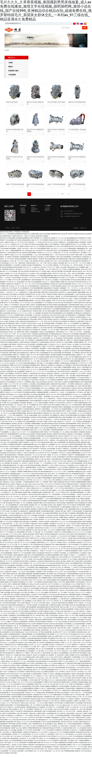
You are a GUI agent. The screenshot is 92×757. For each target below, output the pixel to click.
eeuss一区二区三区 (81, 243)
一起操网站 (52, 443)
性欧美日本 (36, 341)
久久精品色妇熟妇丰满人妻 (13, 255)
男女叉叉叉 (48, 728)
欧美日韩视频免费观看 (75, 726)
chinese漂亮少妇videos (64, 374)
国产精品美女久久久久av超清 (26, 276)
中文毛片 (51, 364)
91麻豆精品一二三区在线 (35, 245)
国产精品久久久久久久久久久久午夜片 (26, 272)
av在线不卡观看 (74, 257)
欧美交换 (88, 339)
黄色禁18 (20, 395)
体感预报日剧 (74, 366)
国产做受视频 (47, 693)
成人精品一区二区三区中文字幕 (18, 245)
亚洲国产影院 (6, 741)
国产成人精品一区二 (67, 268)
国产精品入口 (47, 703)
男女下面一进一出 (28, 270)
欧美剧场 (32, 274)
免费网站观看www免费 (84, 414)
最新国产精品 (56, 428)
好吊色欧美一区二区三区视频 (54, 453)
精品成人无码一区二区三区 (29, 372)
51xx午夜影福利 (66, 587)
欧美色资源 (85, 259)
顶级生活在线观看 (81, 520)
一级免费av (31, 662)
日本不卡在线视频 (32, 518)
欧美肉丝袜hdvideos (82, 635)
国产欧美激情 (59, 706)
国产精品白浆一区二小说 (29, 364)
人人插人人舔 (83, 291)
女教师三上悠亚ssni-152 (85, 553)
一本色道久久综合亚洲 (62, 401)
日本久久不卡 (51, 270)
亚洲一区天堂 (42, 297)
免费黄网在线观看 (31, 470)
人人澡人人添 (82, 374)
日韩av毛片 (14, 382)
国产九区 (36, 541)
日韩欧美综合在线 (32, 631)
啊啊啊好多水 (25, 587)
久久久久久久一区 (55, 549)
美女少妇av (10, 545)
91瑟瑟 (2, 497)
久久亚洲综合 (26, 551)
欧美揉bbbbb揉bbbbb (39, 568)
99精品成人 (66, 451)
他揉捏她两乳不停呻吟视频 (7, 726)
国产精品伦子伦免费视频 (79, 489)
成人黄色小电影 (27, 487)
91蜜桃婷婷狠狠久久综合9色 (46, 372)
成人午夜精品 (61, 418)
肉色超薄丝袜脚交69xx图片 (81, 460)
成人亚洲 (27, 284)
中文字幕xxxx (80, 395)
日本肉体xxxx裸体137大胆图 (17, 449)
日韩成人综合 (67, 678)
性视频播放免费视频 (74, 384)
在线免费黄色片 (76, 372)
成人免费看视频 (84, 326)
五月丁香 (68, 280)
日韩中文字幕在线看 (29, 455)
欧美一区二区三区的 (76, 334)
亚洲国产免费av (43, 435)
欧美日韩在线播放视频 (65, 287)
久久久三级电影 (17, 424)
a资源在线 (33, 420)
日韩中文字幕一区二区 (79, 645)
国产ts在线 (35, 370)
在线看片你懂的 (22, 593)
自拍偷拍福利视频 (43, 337)
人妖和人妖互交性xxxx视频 (60, 712)
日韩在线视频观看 (5, 731)
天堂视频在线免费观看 (73, 272)
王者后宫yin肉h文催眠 (36, 476)
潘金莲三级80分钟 (59, 297)
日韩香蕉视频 (85, 597)
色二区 (37, 455)
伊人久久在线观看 (17, 393)
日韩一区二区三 (46, 539)
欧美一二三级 (54, 257)
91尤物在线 (73, 508)
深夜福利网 (74, 374)
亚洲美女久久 (7, 495)
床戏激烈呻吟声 (16, 301)
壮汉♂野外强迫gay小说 (28, 253)
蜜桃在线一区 (57, 268)
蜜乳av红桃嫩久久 (14, 712)
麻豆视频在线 (29, 616)
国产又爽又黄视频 (11, 330)
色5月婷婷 (72, 401)
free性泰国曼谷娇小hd (51, 439)
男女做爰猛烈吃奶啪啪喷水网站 (63, 309)
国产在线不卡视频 (42, 424)
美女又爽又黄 (55, 703)
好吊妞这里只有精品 (71, 699)
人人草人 (35, 405)
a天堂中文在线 (21, 532)
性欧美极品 (6, 391)
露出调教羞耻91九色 (16, 478)
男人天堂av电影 (80, 393)
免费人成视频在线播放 (41, 570)
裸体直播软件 (64, 428)
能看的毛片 (16, 357)
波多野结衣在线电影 (22, 726)
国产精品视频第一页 (68, 355)
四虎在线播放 (15, 460)
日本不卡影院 (87, 332)
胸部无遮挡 (45, 295)
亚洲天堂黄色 (44, 591)
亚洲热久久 (26, 376)
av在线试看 (36, 718)
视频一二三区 (54, 491)
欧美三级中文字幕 (7, 424)
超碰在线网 (26, 397)
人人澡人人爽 (37, 257)
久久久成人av (34, 359)
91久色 (48, 649)
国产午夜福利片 (86, 643)
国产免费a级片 (79, 437)
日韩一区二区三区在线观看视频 (26, 651)
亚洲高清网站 (46, 412)
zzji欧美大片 (6, 309)
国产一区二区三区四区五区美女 (22, 337)
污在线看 (35, 522)
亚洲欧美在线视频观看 (71, 553)
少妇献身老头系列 (38, 697)
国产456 (63, 305)
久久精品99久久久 (54, 395)
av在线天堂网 (61, 662)
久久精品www (72, 320)
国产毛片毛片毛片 (48, 245)
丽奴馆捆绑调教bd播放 (22, 403)
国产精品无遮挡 (53, 295)
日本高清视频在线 (78, 739)
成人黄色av (17, 739)
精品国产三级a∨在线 (68, 289)
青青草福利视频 (36, 282)
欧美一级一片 (39, 491)
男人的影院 (50, 378)
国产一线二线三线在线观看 (68, 574)
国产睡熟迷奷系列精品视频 (76, 428)
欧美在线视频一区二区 (14, 389)
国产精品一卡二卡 (39, 466)
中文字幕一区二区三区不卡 (18, 299)
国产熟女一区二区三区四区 (78, 247)
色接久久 (67, 620)
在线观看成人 (70, 437)
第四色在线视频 (80, 320)
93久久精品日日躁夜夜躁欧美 (34, 312)
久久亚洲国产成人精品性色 (69, 353)
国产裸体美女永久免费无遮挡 (76, 324)
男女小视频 (8, 328)
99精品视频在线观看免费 (46, 278)
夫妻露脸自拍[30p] (31, 710)
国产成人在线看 (52, 266)
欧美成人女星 (28, 568)
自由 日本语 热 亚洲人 (32, 635)
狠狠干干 (18, 326)
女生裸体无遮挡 (40, 439)
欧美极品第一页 (33, 278)
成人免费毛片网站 (19, 334)
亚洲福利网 (54, 409)
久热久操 (20, 620)
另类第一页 (67, 382)
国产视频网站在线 (77, 359)
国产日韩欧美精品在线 (18, 430)
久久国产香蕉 (21, 330)
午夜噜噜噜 (82, 245)
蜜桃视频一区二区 (63, 726)
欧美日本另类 (83, 399)
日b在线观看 (15, 259)
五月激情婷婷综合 (77, 259)
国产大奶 (7, 478)
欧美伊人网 (59, 564)
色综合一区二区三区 (55, 653)
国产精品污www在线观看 (37, 247)
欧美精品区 (15, 493)
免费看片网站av (60, 349)
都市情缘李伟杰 (5, 443)
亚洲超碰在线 (71, 395)
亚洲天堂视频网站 (33, 380)
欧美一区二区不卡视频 (36, 362)
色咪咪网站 (26, 362)
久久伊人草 (78, 483)
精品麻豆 (17, 633)
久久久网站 (87, 495)
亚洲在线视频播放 (58, 330)
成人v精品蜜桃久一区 (32, 653)
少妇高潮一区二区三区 (63, 430)
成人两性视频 (67, 580)
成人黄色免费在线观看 (44, 320)
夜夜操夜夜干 (45, 468)
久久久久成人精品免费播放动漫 (68, 241)
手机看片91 (60, 616)
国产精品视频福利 (35, 349)
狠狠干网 (26, 422)
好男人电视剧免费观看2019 (59, 320)
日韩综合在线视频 (17, 441)
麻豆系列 (72, 249)
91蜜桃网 (19, 474)
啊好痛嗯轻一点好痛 (15, 251)
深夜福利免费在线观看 (82, 378)
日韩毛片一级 (66, 545)
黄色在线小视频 (24, 307)
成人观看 (75, 724)
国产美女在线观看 (22, 380)
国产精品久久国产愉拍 (37, 259)
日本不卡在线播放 (80, 468)
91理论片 (44, 724)
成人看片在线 (57, 305)
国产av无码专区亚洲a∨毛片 (40, 751)
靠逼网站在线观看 (61, 532)
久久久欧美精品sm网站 (28, 660)
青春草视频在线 (75, 462)
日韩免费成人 (68, 489)
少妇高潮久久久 (82, 674)
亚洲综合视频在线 (38, 416)
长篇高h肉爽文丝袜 (83, 562)
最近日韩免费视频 (65, 259)
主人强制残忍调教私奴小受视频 (30, 691)
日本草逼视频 (75, 337)
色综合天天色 (79, 572)
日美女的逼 (73, 451)
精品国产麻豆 (72, 683)
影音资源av (35, 382)
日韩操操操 (47, 578)
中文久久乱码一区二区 (6, 337)
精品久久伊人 (37, 672)
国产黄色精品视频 (36, 339)
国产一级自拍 (58, 466)
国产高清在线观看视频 (43, 287)
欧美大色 (68, 476)
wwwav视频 (62, 293)
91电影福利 (30, 747)
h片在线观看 (42, 628)
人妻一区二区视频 (35, 708)
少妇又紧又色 (81, 253)
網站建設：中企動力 (79, 231)
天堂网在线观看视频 (72, 576)
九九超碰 (5, 574)
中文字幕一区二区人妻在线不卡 (21, 547)
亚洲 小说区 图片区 (83, 451)
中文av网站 (74, 414)
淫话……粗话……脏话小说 (70, 276)
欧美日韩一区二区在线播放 (17, 312)
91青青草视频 (46, 339)
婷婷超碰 (63, 339)
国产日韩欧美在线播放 (47, 309)
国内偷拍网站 (21, 670)
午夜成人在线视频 (37, 472)
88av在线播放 (57, 608)
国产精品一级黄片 (66, 514)
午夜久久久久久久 (11, 501)
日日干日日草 (82, 439)
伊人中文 (33, 357)
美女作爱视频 (65, 249)
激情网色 (29, 405)
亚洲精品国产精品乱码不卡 (45, 555)
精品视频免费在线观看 (69, 357)
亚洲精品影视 (4, 334)
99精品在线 (71, 261)
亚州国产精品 (38, 687)
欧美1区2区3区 (4, 449)
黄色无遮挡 (50, 253)
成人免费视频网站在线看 (27, 633)
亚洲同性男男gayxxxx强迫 (32, 674)
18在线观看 (70, 468)
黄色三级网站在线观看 (62, 314)
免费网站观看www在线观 (58, 393)
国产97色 (80, 637)
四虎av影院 (8, 412)
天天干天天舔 (66, 328)
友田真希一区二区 (43, 401)
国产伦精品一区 (55, 339)
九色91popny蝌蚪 (38, 562)
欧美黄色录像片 (46, 495)
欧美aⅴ (73, 599)
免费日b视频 (11, 608)
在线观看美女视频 (15, 476)
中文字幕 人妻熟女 (24, 493)
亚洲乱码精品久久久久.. (63, 334)
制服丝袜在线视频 (79, 343)
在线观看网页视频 (53, 420)
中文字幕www (15, 624)
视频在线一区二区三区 (31, 605)
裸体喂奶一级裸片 (25, 357)
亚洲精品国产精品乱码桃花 (58, 387)
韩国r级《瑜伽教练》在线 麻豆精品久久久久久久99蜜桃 (20, 601)
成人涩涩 (29, 451)
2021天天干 (51, 449)
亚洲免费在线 (22, 585)
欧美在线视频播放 (71, 380)
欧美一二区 (70, 312)
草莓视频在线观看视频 (14, 447)
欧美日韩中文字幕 (20, 353)
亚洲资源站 (87, 437)
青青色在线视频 (55, 284)
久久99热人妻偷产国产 (6, 526)
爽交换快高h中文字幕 (25, 309)
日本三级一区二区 (84, 631)
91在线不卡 (20, 384)
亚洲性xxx (28, 351)
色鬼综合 (60, 389)
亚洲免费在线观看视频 (22, 241)
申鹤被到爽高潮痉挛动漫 (9, 468)
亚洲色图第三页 (35, 345)
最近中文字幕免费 (17, 378)
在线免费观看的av (50, 334)
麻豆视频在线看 (10, 326)
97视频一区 (44, 349)
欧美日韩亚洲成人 (71, 670)
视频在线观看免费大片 (59, 480)
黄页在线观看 (4, 722)
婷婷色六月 (58, 328)
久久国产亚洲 (45, 293)
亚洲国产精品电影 (24, 345)
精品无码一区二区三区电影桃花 (9, 274)
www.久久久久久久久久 (79, 535)
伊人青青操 (40, 464)
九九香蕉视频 (79, 706)
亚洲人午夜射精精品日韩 (35, 726)
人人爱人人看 (17, 526)
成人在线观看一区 (51, 658)
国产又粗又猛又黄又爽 (9, 472)
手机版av (27, 249)
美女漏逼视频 (83, 301)
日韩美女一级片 (81, 330)
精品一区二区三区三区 (71, 266)
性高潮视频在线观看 (35, 441)
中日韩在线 (69, 480)
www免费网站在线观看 (69, 499)
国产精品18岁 (71, 624)
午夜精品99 (87, 687)
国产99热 (61, 301)
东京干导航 (62, 585)
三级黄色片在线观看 (44, 524)
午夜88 (40, 261)
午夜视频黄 (41, 520)
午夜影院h (57, 514)
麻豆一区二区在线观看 (78, 280)
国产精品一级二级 (16, 689)
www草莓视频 (12, 681)
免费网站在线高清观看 (85, 618)
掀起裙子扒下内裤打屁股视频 (63, 535)
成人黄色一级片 (9, 739)
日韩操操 (73, 382)
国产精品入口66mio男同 (55, 384)
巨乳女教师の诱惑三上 (45, 605)
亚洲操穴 (60, 530)
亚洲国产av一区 (37, 693)
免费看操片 (13, 532)
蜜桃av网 (89, 439)
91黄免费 (36, 712)
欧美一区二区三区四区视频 (42, 432)
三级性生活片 (69, 651)
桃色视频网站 (54, 601)
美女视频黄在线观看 (73, 245)
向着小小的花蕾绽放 (44, 418)
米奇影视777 (70, 628)
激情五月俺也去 (66, 391)
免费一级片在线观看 (43, 364)
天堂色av (21, 589)
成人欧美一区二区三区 (15, 289)
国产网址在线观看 (73, 449)
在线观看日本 (53, 526)
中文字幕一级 (17, 387)
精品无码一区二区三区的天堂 (59, 539)
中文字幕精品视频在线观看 (74, 524)
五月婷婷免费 (26, 393)
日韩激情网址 (35, 351)
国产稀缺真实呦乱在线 (55, 337)
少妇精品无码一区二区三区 (60, 255)
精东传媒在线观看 (17, 412)
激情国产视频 (27, 495)
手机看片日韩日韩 (79, 612)
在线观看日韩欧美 (65, 685)
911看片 (67, 710)
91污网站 (55, 745)
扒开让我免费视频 (68, 316)
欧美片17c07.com (51, 397)
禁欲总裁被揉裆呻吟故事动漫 (25, 489)
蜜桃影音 (77, 753)
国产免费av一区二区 (85, 641)
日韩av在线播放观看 (35, 403)
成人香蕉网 (88, 257)
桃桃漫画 (64, 693)
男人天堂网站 (29, 293)
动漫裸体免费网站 (78, 345)
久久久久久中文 (25, 476)
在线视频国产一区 (64, 291)
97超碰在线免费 (86, 718)
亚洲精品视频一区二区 (9, 349)
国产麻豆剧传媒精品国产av (71, 299)
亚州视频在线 (77, 316)
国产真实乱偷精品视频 (49, 261)
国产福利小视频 (16, 328)
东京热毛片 (50, 353)
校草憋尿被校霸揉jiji (48, 543)
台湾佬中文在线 (43, 380)
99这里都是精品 (37, 268)
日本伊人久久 (46, 284)
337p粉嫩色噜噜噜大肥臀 (33, 745)
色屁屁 (6, 245)
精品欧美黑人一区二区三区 (32, 457)
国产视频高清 (52, 641)
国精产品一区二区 (49, 362)
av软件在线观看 (24, 508)
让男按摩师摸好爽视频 (16, 362)
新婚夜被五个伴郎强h (75, 583)
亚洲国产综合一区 (66, 407)
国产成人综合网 (11, 580)
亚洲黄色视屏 (12, 670)
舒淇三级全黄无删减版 (23, 420)
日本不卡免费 (54, 468)
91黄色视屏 (55, 291)
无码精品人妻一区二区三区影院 (20, 247)
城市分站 (18, 230)
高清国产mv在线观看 (60, 555)
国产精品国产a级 (27, 332)
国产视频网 (53, 418)
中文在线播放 (10, 535)
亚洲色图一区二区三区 (82, 545)
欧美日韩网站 (14, 297)
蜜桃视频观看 (81, 251)
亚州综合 (31, 497)
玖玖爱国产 (56, 749)
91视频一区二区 (8, 387)
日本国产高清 (4, 608)
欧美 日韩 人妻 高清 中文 (57, 345)
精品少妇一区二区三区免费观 (39, 243)
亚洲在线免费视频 (31, 610)
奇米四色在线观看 (20, 710)
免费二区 (81, 257)
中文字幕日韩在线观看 (51, 301)
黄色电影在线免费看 (20, 261)
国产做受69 (45, 316)
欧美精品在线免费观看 (79, 309)
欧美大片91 (52, 349)
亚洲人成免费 (67, 564)
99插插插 (26, 566)
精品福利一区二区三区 (33, 299)
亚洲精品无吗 (10, 287)
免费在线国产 (68, 660)
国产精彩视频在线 (8, 339)
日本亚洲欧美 (67, 649)
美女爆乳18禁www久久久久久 (69, 549)
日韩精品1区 (52, 405)
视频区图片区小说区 (32, 532)
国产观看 (87, 735)
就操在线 (15, 614)
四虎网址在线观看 (43, 512)
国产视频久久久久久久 (53, 574)
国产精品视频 (67, 274)
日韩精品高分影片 (45, 289)
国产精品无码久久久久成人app (9, 351)
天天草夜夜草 (4, 447)
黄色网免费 (26, 620)
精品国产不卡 (55, 241)
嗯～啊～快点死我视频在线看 (31, 289)
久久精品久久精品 (78, 412)
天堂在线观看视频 (27, 257)
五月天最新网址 (83, 547)
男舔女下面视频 (14, 278)
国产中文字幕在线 (81, 401)
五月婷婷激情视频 (83, 649)
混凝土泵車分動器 (12, 102)
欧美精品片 (50, 376)
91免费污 (75, 305)
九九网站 (39, 564)
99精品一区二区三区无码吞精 (16, 610)
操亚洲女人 (88, 393)
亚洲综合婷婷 (71, 270)
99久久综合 (56, 249)
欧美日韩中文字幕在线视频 (7, 241)
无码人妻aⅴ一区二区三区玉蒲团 (61, 681)
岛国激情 (54, 662)
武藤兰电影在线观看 (35, 295)
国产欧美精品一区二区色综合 (14, 407)
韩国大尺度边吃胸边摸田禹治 (8, 457)
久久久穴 (47, 660)
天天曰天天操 (64, 637)
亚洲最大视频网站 (26, 370)
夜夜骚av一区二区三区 (77, 430)
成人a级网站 (14, 303)
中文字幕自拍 (52, 747)
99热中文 (89, 487)
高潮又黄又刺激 (54, 610)
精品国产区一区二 (19, 287)
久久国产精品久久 (42, 470)
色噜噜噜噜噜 (86, 483)
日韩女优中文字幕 (64, 257)
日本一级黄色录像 (20, 266)
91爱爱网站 (20, 457)
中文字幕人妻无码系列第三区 (63, 362)
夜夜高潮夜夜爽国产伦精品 (73, 426)
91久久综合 (5, 532)
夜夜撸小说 (19, 516)
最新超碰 (4, 403)
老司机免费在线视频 (62, 261)
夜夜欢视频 (49, 249)
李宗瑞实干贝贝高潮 (60, 487)
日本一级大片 (6, 253)
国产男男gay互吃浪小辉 (69, 608)
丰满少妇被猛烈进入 (18, 418)
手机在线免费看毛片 (60, 378)
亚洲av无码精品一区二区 (14, 314)
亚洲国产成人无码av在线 (67, 284)
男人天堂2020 (41, 645)
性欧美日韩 (61, 295)
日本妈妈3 (20, 501)
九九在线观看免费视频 (78, 626)
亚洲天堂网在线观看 (72, 403)
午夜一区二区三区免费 (39, 414)
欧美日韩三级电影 (34, 599)
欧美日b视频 (15, 678)
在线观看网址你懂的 (46, 276)
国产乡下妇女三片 (62, 541)
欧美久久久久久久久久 (61, 672)
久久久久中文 (63, 251)
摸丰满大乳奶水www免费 (79, 681)
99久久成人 (44, 391)
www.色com (31, 720)
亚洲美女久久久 (83, 522)
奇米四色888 (77, 341)
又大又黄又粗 (21, 570)
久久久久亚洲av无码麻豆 (17, 443)
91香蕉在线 (31, 624)
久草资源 (63, 497)
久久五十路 (86, 432)
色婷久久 (74, 287)
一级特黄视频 (86, 334)
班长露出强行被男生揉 (76, 314)
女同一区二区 (21, 685)
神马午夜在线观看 (64, 264)
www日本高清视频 (44, 370)
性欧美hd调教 (69, 345)
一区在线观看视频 (87, 695)
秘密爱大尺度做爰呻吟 (30, 614)
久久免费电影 (87, 314)
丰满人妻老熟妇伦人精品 (50, 726)
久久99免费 (21, 616)
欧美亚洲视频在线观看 (83, 382)
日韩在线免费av (53, 618)
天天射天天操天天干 (75, 695)
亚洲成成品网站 (26, 243)
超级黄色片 (36, 330)
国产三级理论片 (17, 560)
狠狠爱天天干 (76, 647)
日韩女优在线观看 (57, 580)
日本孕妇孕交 (18, 376)
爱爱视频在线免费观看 (39, 576)
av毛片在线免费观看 (36, 305)
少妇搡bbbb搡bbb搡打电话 (29, 447)
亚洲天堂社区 (86, 426)
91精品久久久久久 (30, 695)
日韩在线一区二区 (58, 603)
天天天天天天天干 (83, 366)
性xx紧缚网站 (33, 524)
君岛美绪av (71, 743)
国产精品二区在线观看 (13, 341)
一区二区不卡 (74, 291)
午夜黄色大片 (17, 555)
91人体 (56, 674)
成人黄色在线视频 (59, 651)
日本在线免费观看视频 (36, 291)
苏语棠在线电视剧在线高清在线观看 (12, 270)
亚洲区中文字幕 (42, 322)
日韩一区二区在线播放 (41, 508)
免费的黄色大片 (24, 295)
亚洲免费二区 (38, 241)
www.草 (70, 441)
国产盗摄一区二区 (44, 653)
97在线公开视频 (63, 560)
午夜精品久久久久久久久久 (44, 255)
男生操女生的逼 (31, 326)
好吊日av (52, 597)
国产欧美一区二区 (7, 666)
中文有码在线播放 (16, 280)
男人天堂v (18, 497)
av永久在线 (78, 389)
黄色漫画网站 (48, 635)
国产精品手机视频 (52, 307)
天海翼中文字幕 (33, 378)
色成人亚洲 (67, 599)
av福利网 (47, 264)
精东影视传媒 (34, 376)
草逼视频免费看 (4, 566)
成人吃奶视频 (36, 309)
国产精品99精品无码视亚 (73, 445)
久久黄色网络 (37, 316)
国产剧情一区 (86, 249)
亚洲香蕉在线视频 (47, 622)
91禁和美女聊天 (37, 543)
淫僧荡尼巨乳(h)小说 (31, 297)
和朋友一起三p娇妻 (5, 259)
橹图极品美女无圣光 (81, 474)
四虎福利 (28, 751)
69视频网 (14, 620)
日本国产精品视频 (56, 289)
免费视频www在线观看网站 (14, 520)
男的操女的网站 (64, 332)
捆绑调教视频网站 (33, 580)
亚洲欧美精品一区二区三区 (58, 524)
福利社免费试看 (81, 282)
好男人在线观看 (42, 332)
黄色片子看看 (86, 303)
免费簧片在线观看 (23, 445)
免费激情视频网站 (16, 253)
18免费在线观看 (24, 278)
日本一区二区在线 (10, 249)
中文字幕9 (12, 566)
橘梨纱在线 (38, 622)
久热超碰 (65, 384)
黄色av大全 (86, 359)
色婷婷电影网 (21, 293)
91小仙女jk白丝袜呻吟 (83, 380)
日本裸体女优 (18, 541)
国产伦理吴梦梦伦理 (53, 510)
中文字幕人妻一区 (11, 284)
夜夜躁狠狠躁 (15, 741)
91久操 (79, 699)
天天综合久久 (62, 455)
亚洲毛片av (78, 312)
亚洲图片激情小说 (27, 414)
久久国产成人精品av (80, 297)
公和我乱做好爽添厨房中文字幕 (17, 518)
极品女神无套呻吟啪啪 (56, 359)
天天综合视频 (82, 570)
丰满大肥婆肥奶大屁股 (43, 251)
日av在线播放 (47, 720)
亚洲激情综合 (10, 628)
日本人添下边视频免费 (83, 543)
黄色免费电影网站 (63, 307)
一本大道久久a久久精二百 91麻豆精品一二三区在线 (44, 422)
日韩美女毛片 (74, 733)
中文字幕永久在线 (22, 468)
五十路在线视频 (9, 243)
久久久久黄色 (61, 493)
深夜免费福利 (86, 370)
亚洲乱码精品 (8, 560)
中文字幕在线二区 (14, 291)
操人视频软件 (38, 703)
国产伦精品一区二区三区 (9, 553)
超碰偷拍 (31, 508)
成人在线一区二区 (8, 399)
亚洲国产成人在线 (16, 731)
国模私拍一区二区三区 (61, 364)
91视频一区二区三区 (52, 457)
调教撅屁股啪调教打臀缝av (26, 303)
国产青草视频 (59, 274)
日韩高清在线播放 (68, 341)
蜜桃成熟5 (60, 368)
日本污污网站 (6, 514)
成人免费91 (54, 656)
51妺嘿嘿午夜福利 (69, 706)
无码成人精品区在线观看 (56, 343)
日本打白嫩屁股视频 (12, 510)
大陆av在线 (78, 716)
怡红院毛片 (52, 647)
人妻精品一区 (59, 299)
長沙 (85, 231)
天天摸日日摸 (44, 493)
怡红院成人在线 (24, 460)
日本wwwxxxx (62, 468)
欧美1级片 (38, 318)
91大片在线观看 (47, 305)
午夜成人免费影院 (46, 303)
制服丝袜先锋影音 (13, 345)
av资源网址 (74, 685)
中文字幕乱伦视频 (5, 689)
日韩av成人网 (66, 337)
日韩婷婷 (46, 491)
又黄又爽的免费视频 (6, 357)
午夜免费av (6, 756)
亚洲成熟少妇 (34, 553)
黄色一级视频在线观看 (23, 359)
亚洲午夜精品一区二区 (73, 322)
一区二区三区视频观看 (14, 439)
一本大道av (37, 539)
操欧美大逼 (14, 576)
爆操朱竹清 (44, 368)
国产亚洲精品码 (54, 247)
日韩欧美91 (50, 297)
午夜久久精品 (56, 416)
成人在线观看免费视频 (65, 412)
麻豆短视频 (81, 622)
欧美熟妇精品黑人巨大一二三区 (35, 324)
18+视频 (58, 545)
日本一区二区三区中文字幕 (62, 551)
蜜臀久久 (47, 247)
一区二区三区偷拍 (47, 268)
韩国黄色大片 (52, 368)
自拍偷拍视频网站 (35, 391)
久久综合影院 (46, 393)
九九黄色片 (63, 720)
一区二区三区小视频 (84, 266)
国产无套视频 (56, 407)
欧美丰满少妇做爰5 (22, 716)
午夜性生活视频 (30, 491)
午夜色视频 (75, 631)
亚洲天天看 (88, 305)
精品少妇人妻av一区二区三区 (48, 530)
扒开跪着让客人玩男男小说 (49, 403)
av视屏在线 (28, 330)
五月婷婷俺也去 (24, 291)
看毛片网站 (13, 756)
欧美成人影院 (25, 706)
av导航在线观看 (30, 664)
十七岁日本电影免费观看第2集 (53, 501)
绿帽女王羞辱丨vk (72, 578)
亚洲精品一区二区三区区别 (12, 370)
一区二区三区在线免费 (28, 439)
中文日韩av (51, 676)
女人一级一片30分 (42, 266)
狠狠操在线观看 (70, 585)
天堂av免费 (72, 656)
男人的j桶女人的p (11, 662)
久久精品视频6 (87, 441)
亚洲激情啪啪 (23, 624)
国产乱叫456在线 (19, 453)
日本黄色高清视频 (30, 578)
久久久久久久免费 (79, 530)
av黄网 (51, 608)
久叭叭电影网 (73, 255)
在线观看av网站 (27, 572)
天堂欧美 (32, 307)
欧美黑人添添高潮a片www (83, 683)
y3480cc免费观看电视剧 (81, 405)
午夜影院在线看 (44, 549)
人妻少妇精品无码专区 (62, 443)
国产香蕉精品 (73, 253)
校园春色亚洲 (56, 612)
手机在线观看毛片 (81, 585)
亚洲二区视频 (87, 447)
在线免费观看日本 (26, 282)
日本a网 (17, 714)
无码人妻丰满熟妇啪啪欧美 (40, 670)
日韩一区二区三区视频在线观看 (42, 409)
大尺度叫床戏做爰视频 (75, 466)
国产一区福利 (41, 649)
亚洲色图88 (54, 455)
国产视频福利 (72, 539)
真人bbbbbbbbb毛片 (60, 543)
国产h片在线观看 (74, 547)
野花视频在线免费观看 (29, 395)
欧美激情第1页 (82, 241)
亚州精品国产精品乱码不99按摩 (58, 589)
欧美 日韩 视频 (63, 516)
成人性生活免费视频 (13, 405)
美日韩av (41, 264)
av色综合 (6, 743)
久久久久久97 (68, 432)
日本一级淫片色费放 (56, 370)
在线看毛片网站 (77, 349)
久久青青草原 (63, 457)
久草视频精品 (59, 326)
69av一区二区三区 (39, 753)
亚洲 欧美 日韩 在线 (69, 483)
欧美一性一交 (14, 589)
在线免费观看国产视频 (43, 601)
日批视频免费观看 (80, 457)
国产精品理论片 (9, 372)
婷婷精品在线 (79, 387)
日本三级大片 (54, 251)
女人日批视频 (20, 249)
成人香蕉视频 (6, 466)
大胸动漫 (57, 372)
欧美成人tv (37, 270)
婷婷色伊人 (74, 649)
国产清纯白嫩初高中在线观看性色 (79, 264)
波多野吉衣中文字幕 (44, 739)
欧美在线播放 (17, 464)
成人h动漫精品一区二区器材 (29, 649)
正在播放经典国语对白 (23, 322)
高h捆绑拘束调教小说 (60, 628)
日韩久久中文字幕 (57, 303)
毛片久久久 (47, 389)
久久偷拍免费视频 (65, 510)
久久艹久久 (15, 295)
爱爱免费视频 (80, 516)
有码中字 (64, 347)
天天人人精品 (86, 349)
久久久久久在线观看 (40, 489)
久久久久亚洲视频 (30, 545)
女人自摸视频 (54, 282)
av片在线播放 (42, 658)
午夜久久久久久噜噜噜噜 (71, 616)
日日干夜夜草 (26, 526)
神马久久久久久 (59, 243)
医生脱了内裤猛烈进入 (60, 245)
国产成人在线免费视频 (81, 658)
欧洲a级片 (76, 651)
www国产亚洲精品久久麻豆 (52, 259)
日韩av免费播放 (9, 376)
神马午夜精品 (13, 574)
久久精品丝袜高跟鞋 (64, 282)
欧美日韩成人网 (51, 631)
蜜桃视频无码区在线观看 (53, 645)
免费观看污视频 (19, 318)
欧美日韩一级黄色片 (6, 643)
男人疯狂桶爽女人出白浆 (30, 603)
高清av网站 (63, 422)
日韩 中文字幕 (16, 282)
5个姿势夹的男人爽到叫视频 (8, 355)
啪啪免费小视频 (85, 445)
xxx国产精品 (64, 728)
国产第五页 (24, 599)
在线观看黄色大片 (21, 608)
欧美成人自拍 (84, 307)
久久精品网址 (32, 387)
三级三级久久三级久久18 (29, 251)
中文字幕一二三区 (70, 424)
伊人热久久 (42, 691)
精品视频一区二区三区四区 (77, 376)
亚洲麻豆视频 (81, 508)
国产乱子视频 (66, 414)
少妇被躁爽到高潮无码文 (36, 389)
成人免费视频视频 (6, 393)
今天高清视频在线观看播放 (59, 312)
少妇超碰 (75, 301)
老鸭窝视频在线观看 (74, 597)
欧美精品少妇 (54, 287)
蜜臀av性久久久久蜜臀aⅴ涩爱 (24, 656)
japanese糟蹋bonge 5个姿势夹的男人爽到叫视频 (28, 399)
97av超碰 (76, 528)
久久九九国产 (50, 718)
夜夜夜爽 (73, 545)
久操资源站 (41, 272)
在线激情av (18, 487)
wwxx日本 (21, 351)
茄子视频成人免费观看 (53, 366)
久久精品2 (11, 491)
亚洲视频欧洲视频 (41, 307)
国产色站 (80, 391)
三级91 (38, 276)
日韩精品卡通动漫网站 (66, 703)
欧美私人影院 (83, 299)
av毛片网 (38, 253)
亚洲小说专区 (62, 403)
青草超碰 (9, 557)
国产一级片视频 (81, 255)
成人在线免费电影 (32, 320)
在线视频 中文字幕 (41, 574)
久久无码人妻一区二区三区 (16, 264)
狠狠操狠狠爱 (47, 291)
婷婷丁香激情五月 (37, 516)
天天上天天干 (85, 462)
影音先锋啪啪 (74, 522)
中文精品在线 (18, 339)
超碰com (65, 453)
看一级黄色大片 (68, 343)
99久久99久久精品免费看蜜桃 (56, 670)
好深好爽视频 (45, 257)
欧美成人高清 (52, 508)
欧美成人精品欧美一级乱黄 (29, 328)
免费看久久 (51, 706)
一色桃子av (42, 553)
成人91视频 (82, 616)
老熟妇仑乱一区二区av (28, 301)
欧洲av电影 (66, 733)
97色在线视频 (7, 430)
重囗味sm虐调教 (74, 443)
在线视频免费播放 (25, 259)
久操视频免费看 (27, 516)
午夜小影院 (24, 595)
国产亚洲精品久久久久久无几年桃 (20, 305)
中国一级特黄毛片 (69, 464)
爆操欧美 (25, 378)
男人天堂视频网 (80, 270)
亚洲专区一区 (14, 612)
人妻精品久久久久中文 (42, 678)
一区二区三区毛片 (71, 668)
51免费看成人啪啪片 (30, 384)
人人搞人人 (78, 628)
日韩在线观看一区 (30, 318)
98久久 (55, 541)
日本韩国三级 (46, 241)
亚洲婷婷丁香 (81, 518)
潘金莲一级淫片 (76, 370)
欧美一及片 (24, 343)
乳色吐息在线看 (54, 441)
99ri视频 (34, 332)
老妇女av (61, 439)
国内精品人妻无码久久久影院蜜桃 (57, 322)
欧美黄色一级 (56, 728)
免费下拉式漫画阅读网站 (68, 318)
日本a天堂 (37, 303)
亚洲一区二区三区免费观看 (38, 249)
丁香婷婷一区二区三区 (19, 631)
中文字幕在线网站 (26, 555)
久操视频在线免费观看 (81, 261)
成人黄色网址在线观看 (78, 409)
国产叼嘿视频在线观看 (81, 464)
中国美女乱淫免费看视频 (83, 424)
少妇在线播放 (36, 549)
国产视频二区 (43, 449)
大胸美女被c (32, 716)
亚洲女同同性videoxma (81, 284)
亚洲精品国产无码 (73, 470)
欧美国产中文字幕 (10, 497)
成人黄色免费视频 (69, 389)
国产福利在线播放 (5, 728)
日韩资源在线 (21, 530)
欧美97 (32, 241)
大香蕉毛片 (54, 389)
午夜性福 (4, 668)
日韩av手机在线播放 (26, 341)
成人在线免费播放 (20, 374)
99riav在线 (78, 249)
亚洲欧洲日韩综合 (27, 314)
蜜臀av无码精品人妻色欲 (15, 672)
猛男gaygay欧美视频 (6, 631)
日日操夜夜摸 (86, 316)
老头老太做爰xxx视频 (32, 430)
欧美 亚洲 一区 (80, 599)
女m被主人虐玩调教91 (16, 485)
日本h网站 (25, 387)
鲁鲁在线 (84, 389)
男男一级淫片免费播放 (80, 420)
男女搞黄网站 (8, 464)
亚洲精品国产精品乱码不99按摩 (12, 364)
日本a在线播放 (72, 637)
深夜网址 (24, 731)
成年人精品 (73, 518)
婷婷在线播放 (59, 626)
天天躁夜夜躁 (72, 516)
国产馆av (44, 270)
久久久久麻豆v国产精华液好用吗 (54, 566)
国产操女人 (31, 593)
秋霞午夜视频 (75, 351)
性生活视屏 (64, 470)
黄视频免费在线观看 (35, 514)
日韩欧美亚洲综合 (31, 266)
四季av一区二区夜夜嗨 (41, 485)
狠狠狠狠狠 (26, 528)
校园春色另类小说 (77, 432)
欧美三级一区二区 (84, 403)
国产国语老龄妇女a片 (42, 722)
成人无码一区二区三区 (65, 399)
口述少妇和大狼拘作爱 (46, 330)
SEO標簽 (13, 230)
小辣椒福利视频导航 (29, 485)
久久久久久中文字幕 (6, 441)
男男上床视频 (64, 557)
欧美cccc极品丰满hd (9, 701)
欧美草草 (24, 326)
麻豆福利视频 (67, 351)
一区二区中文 (4, 416)
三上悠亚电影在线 (64, 601)
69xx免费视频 (71, 497)
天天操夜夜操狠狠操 (28, 412)
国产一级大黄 (46, 282)
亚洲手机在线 (87, 706)
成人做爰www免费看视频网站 (43, 480)
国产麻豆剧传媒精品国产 (52, 537)
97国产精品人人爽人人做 (81, 560)
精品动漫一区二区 (15, 366)
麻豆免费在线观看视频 (84, 353)
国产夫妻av (66, 376)
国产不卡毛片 (63, 635)
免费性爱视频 (38, 714)
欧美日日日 (5, 291)
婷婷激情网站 (56, 497)
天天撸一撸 (40, 326)
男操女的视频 (57, 353)
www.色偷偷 (22, 451)
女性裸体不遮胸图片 (40, 353)
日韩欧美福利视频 (22, 662)
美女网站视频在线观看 (47, 514)
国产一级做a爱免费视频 (82, 743)
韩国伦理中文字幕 (32, 401)
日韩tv (59, 631)
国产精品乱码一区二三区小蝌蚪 (58, 595)
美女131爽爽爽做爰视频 (73, 293)
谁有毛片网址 (31, 722)
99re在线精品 (45, 668)
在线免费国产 (40, 501)
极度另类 (83, 647)
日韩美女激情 (12, 380)
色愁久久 (58, 391)
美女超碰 (29, 268)
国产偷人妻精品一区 (80, 268)
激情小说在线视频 (5, 316)
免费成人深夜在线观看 (71, 435)
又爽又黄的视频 (40, 301)
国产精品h (74, 282)
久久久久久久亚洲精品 (9, 474)
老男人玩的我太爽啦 (77, 564)
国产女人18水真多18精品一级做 (45, 274)
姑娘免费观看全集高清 (75, 332)
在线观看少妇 (59, 483)
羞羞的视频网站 (9, 541)
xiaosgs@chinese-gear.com (72, 219)
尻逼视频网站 (66, 462)
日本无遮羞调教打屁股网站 (58, 578)
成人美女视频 (44, 708)
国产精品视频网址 (65, 689)
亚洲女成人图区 (37, 314)
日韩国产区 (71, 457)
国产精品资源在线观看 (9, 605)
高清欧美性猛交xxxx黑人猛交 (18, 320)
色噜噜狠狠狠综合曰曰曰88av (56, 280)
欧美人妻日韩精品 (68, 303)
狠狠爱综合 (28, 549)
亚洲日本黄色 (30, 353)
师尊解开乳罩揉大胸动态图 (54, 414)
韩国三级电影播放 (20, 751)
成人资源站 (75, 362)
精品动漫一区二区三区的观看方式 (44, 535)
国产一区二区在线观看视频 (31, 435)
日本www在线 (54, 687)
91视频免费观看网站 (31, 443)
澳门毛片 (43, 701)
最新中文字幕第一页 (80, 289)
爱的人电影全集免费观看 (66, 420)
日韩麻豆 (85, 716)
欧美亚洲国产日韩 (19, 687)
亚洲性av (18, 599)
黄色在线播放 (21, 284)
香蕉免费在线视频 (74, 307)
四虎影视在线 (15, 639)
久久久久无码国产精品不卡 (79, 587)
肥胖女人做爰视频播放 (31, 334)
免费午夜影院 (12, 347)
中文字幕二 (30, 585)
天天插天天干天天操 (35, 445)
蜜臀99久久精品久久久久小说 (13, 257)
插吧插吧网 (28, 670)
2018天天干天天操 (57, 276)
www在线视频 (15, 309)
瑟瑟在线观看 (88, 391)
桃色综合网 (37, 497)
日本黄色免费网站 (76, 718)
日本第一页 (84, 293)
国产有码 (21, 614)
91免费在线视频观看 (74, 364)
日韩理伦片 (62, 674)
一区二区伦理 (78, 303)
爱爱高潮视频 (82, 295)
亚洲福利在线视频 (41, 437)
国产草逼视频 (14, 585)
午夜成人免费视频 (65, 247)
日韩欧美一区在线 (51, 460)
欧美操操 (51, 243)
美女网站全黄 (11, 599)
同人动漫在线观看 (17, 495)
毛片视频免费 (40, 728)
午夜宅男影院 (85, 322)
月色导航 (87, 601)
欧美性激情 (21, 297)
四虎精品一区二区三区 (11, 276)
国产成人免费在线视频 (31, 418)
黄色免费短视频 (69, 297)
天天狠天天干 (69, 405)
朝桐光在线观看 (54, 293)
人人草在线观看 (29, 570)
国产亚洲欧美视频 (9, 343)
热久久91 (43, 253)
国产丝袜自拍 (42, 376)
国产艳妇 (41, 635)
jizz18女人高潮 (52, 424)
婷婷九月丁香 (30, 539)
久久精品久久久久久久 (54, 347)
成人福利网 (14, 514)
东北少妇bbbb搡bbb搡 (15, 743)
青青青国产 (3, 341)
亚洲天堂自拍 (47, 312)
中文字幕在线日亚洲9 (83, 328)
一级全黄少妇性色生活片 (50, 472)
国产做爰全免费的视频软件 (28, 366)
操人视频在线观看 (69, 243)
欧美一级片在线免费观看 (61, 253)
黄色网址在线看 (40, 695)
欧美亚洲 (27, 274)
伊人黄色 (88, 457)
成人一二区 (42, 620)
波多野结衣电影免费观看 (29, 255)
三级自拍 (30, 466)
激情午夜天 (37, 293)
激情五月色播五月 (49, 572)
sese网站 (23, 268)
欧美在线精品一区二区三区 (76, 416)
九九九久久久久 (37, 483)
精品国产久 (25, 497)
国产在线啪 (17, 243)
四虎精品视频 (27, 339)
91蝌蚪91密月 (4, 345)
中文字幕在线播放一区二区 (48, 341)
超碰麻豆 (59, 508)
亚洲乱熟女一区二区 (52, 624)
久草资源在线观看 (77, 407)
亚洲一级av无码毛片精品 (54, 318)
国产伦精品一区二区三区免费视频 (24, 428)
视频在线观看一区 (57, 351)
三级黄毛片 (28, 453)
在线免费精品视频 (20, 626)
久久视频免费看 (80, 318)
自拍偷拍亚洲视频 (5, 460)
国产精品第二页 (13, 616)
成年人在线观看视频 (42, 355)
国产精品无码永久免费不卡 (15, 455)
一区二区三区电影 (50, 272)
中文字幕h (76, 399)
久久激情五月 (34, 597)
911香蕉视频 (67, 368)
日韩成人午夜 (28, 264)
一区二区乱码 (54, 412)
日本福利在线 (81, 539)
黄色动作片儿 (12, 489)
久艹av (39, 374)
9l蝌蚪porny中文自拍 (16, 368)
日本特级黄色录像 (43, 608)
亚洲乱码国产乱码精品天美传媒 (76, 339)
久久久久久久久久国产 (60, 474)
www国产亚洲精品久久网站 (46, 614)
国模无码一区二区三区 (71, 439)
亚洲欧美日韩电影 (32, 261)
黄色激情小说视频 (44, 359)
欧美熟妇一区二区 (44, 522)
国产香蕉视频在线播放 (57, 599)
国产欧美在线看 (11, 293)
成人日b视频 (41, 447)
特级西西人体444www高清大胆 (83, 355)
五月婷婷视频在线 (80, 591)
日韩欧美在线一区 (20, 491)
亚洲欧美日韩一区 (5, 305)
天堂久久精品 (55, 399)
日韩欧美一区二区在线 (84, 605)
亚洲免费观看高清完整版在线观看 (15, 539)
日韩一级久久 (54, 264)
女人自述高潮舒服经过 (73, 555)
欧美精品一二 (21, 349)
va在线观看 (61, 266)
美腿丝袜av (52, 380)
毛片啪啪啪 (25, 389)
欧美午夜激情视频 (80, 505)
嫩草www (33, 355)
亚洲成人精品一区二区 (80, 278)
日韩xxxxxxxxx (36, 487)
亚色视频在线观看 (49, 326)
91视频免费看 (85, 372)
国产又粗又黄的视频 (61, 449)
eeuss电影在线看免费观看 (37, 397)
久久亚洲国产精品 (58, 622)
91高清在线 (43, 451)
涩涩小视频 (26, 424)
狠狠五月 (56, 278)
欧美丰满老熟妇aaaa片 (23, 355)
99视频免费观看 (67, 370)
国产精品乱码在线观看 (34, 468)
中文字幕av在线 (58, 614)
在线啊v (81, 449)
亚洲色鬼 (26, 441)
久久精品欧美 (72, 728)
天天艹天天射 (45, 374)
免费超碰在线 (80, 691)
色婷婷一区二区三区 (56, 649)
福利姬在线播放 (44, 345)
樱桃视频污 (82, 362)
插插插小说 (20, 422)
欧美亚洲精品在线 (57, 462)
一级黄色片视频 (6, 378)
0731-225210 (68, 214)
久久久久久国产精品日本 (79, 580)
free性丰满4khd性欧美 (49, 505)
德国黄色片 (52, 391)
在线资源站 (33, 564)
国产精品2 (74, 328)
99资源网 (34, 337)
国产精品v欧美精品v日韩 (78, 551)
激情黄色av (44, 299)
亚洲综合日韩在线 (77, 274)
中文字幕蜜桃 (38, 585)
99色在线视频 (42, 499)
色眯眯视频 (71, 474)
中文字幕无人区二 (8, 578)
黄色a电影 (59, 341)
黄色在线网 (33, 322)
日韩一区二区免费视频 (29, 407)
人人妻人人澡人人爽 (48, 483)
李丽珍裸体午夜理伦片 (8, 272)
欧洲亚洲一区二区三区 (9, 322)
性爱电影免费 (21, 681)
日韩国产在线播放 (36, 393)
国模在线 (22, 324)
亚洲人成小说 (48, 324)
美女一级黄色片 (5, 307)
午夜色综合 (45, 643)
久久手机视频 (16, 268)
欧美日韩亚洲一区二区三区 (31, 737)
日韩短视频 (7, 595)
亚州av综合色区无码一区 (67, 278)
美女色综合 (51, 299)
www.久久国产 (84, 672)
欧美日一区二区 (48, 666)
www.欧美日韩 (60, 405)
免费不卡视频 (53, 485)
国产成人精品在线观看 (49, 314)
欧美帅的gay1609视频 (32, 449)
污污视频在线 (18, 718)
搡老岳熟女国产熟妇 (70, 330)
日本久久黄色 (68, 301)
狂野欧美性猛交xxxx (84, 724)
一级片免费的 (70, 387)
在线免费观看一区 (6, 753)
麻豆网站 (35, 264)
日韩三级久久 (4, 645)
